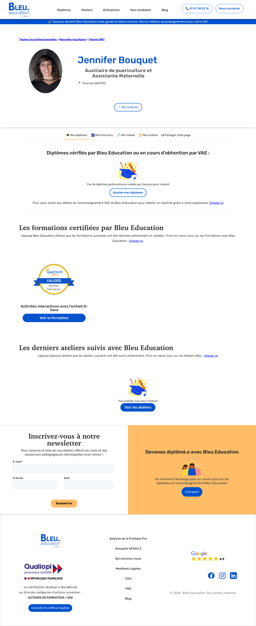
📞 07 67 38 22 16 (197, 8)
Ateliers (87, 10)
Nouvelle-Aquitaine (72, 39)
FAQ (128, 588)
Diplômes (64, 10)
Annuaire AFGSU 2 (128, 548)
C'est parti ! (192, 492)
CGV (128, 578)
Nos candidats (140, 10)
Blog (165, 10)
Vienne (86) (96, 39)
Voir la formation (54, 318)
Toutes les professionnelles (38, 39)
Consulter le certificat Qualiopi (50, 608)
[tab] (76, 135)
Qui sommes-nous (128, 558)
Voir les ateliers (138, 407)
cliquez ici (136, 241)
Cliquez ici (216, 203)
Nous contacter (229, 8)
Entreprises (111, 10)
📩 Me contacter (128, 107)
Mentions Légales (128, 568)
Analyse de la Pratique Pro (128, 538)
